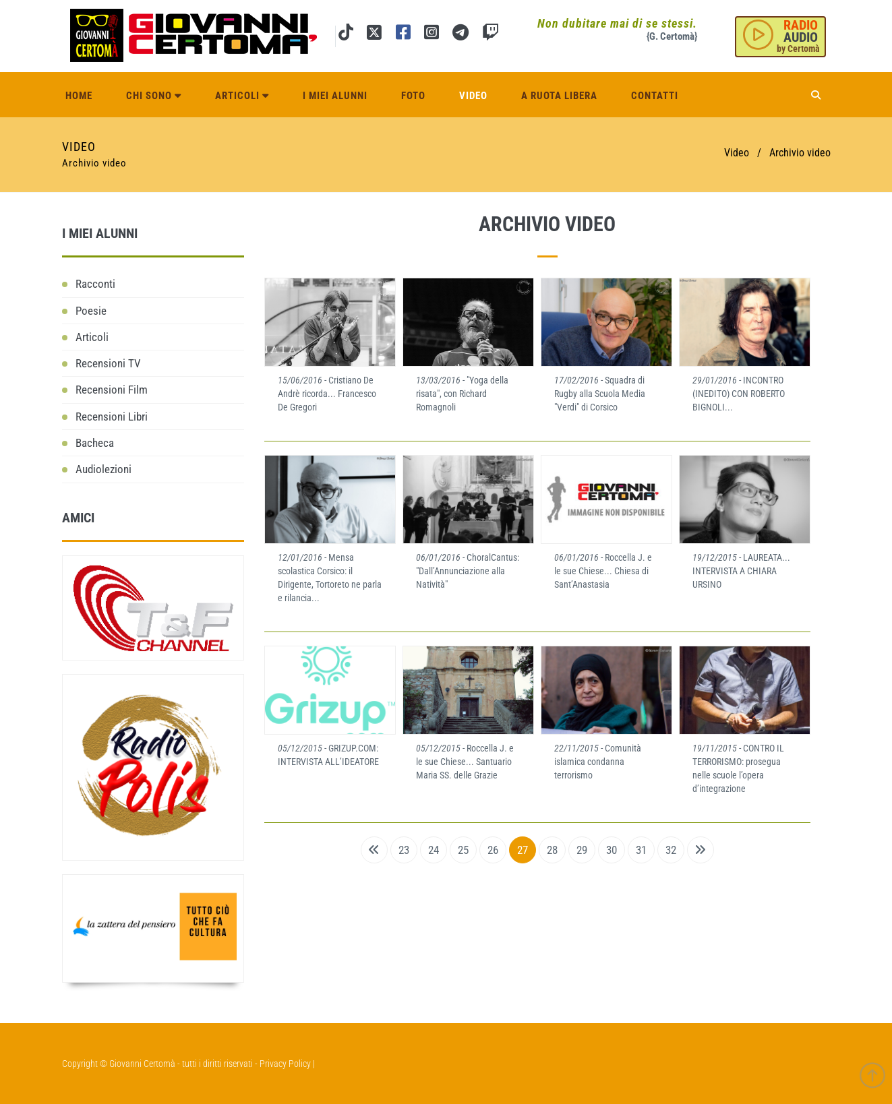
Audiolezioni (103, 469)
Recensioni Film (112, 389)
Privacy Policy (285, 1063)
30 (611, 850)
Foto (413, 96)
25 (463, 850)
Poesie (91, 310)
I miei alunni (335, 96)
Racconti (95, 283)
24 (433, 850)
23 (403, 850)
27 (522, 850)
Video (473, 96)
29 (581, 850)
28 (552, 850)
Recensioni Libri (112, 416)
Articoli (242, 96)
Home (78, 96)
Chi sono (153, 96)
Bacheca (95, 443)
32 (670, 850)
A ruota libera (559, 96)
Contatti (654, 96)
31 (641, 850)
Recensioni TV (108, 363)
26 (492, 850)
